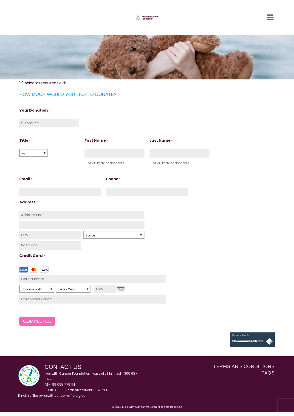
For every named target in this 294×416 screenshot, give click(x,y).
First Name (96, 140)
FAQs (268, 372)
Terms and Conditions (244, 366)
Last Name (161, 140)
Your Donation (34, 110)
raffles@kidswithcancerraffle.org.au (56, 395)
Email (26, 179)
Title (25, 140)
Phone (113, 179)
